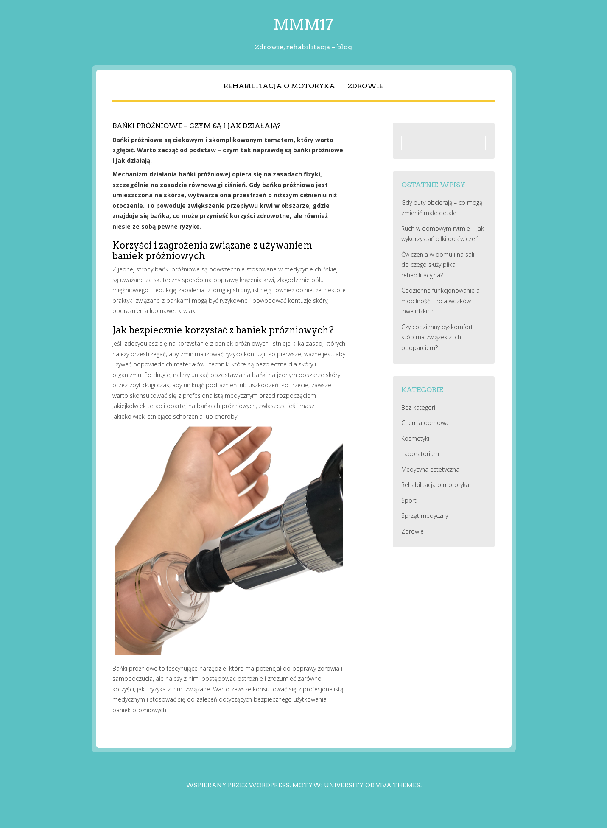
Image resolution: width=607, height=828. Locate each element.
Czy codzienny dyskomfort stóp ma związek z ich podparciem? (437, 337)
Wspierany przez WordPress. (238, 785)
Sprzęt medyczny (424, 516)
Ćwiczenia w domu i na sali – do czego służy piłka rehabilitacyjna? (440, 264)
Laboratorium (420, 454)
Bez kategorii (418, 407)
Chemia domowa (424, 423)
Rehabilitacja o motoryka (279, 86)
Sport (409, 500)
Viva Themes (398, 785)
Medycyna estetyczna (430, 469)
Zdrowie (365, 86)
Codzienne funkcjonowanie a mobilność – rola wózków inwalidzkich (440, 300)
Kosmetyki (415, 438)
